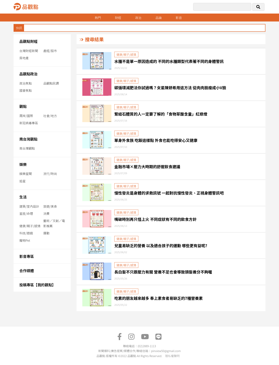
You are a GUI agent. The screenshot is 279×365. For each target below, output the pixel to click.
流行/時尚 (50, 173)
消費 (46, 213)
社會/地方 (50, 115)
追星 (22, 181)
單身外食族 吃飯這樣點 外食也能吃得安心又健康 (155, 140)
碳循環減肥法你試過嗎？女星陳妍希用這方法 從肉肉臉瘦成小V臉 (170, 87)
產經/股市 (50, 50)
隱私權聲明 (172, 356)
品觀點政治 (28, 73)
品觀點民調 (51, 83)
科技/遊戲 (26, 233)
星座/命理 (26, 213)
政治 (138, 17)
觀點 (23, 106)
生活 (23, 196)
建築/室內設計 (29, 206)
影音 (179, 17)
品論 (158, 17)
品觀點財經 (28, 41)
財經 (118, 17)
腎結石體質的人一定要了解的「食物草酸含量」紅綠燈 (160, 114)
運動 (46, 233)
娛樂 (23, 164)
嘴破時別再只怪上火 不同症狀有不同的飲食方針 (155, 219)
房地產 (24, 58)
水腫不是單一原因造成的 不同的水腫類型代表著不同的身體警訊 (169, 61)
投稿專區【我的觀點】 (37, 284)
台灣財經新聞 (28, 50)
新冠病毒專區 (28, 123)
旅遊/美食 (50, 206)
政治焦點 (25, 83)
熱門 (98, 17)
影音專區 (26, 256)
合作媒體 (26, 270)
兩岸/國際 (26, 115)
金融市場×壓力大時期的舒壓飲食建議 (147, 166)
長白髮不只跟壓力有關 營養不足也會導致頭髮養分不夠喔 (163, 272)
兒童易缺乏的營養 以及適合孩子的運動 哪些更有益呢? (160, 245)
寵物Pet (24, 240)
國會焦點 (25, 90)
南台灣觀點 (28, 138)
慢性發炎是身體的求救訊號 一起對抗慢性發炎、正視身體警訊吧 (169, 193)
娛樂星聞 (25, 173)
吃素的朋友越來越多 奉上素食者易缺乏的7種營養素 (158, 298)
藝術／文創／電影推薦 (54, 223)
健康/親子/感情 (29, 226)
